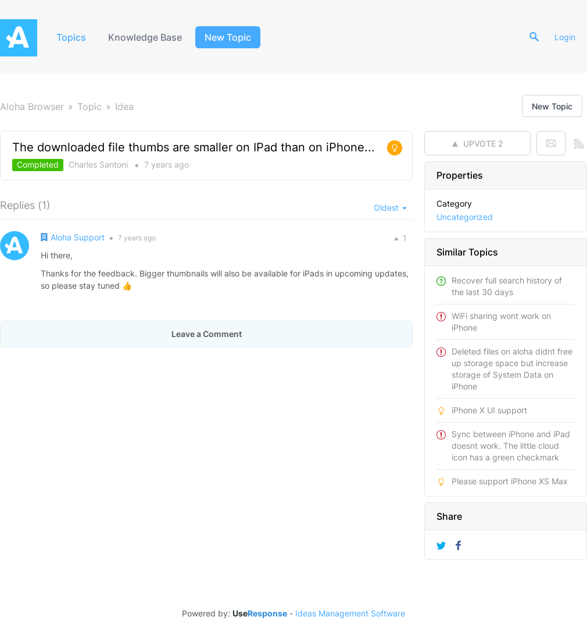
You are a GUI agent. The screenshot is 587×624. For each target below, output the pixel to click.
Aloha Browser (32, 106)
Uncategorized (464, 217)
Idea (124, 106)
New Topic (228, 37)
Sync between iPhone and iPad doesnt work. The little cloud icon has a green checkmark (511, 445)
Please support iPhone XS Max (510, 481)
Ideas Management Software (350, 613)
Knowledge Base (145, 37)
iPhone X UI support (489, 410)
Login (564, 37)
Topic (89, 106)
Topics (71, 37)
